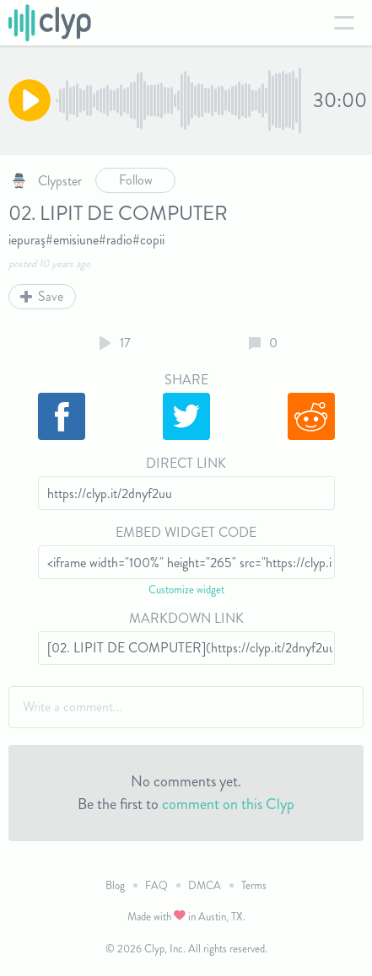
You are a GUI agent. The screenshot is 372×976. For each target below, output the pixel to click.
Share (186, 379)
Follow (136, 180)
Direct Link (186, 463)
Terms (254, 885)
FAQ (156, 885)
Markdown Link (186, 618)
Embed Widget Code (186, 532)
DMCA (204, 885)
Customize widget (186, 590)
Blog (115, 885)
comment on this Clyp (228, 804)
